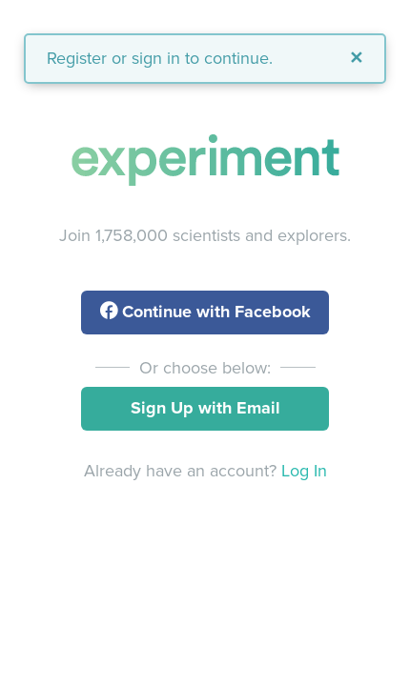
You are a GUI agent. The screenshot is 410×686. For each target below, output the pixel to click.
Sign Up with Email (205, 407)
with (205, 311)
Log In (304, 470)
